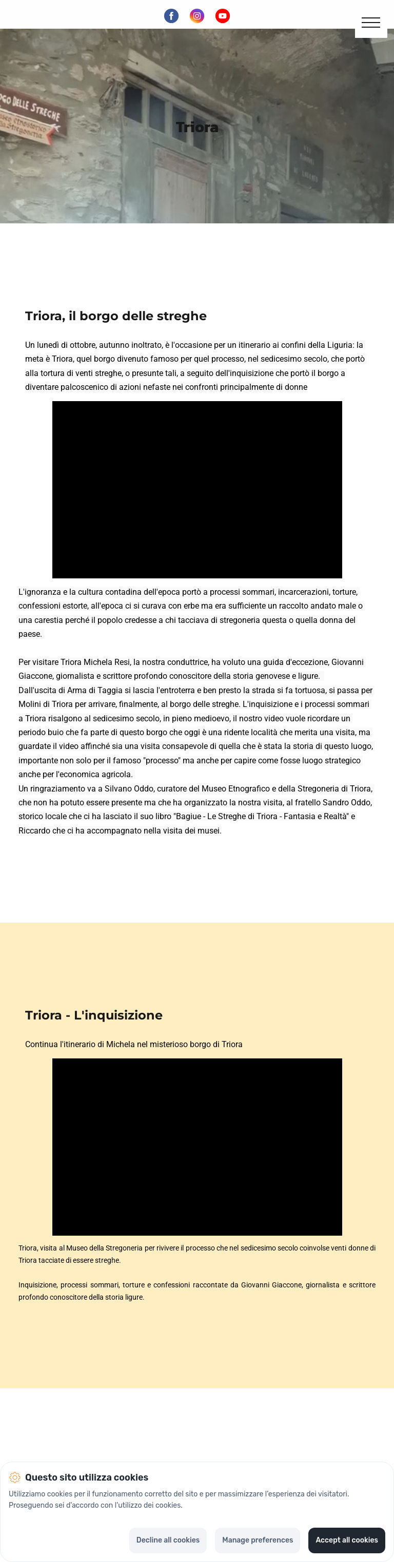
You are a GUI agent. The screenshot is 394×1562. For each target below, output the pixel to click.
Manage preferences (257, 1540)
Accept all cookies (347, 1540)
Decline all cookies (168, 1540)
